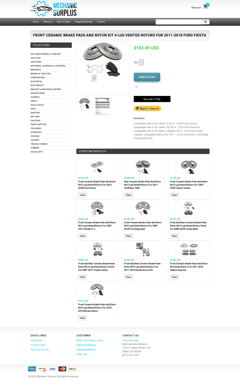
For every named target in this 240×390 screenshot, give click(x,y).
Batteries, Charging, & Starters (48, 66)
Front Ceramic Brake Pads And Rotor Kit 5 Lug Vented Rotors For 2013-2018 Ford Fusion (97, 184)
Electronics (37, 85)
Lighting (35, 120)
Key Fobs (35, 116)
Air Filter (35, 58)
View (82, 195)
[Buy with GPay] (152, 99)
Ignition (35, 113)
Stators (35, 136)
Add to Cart (147, 77)
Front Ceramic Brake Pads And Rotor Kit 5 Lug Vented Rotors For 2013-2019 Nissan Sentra (97, 307)
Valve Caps (37, 152)
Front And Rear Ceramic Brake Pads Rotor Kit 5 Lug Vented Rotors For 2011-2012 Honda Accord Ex (142, 266)
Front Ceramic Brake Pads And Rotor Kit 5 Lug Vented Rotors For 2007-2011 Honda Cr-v (97, 225)
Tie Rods (35, 140)
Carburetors (38, 77)
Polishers (36, 128)
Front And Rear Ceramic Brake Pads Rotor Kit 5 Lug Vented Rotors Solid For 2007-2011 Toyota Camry (96, 266)
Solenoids (36, 132)
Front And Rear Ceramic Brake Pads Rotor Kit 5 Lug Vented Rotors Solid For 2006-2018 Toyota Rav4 (188, 225)
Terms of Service (39, 349)
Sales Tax (81, 354)
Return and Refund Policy (89, 340)
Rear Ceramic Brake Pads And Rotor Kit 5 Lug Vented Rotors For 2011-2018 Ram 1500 (142, 184)
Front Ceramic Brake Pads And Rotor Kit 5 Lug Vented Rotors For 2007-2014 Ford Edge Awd (143, 225)
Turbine (35, 148)
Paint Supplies (38, 124)
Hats (33, 109)
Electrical (36, 81)
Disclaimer (36, 340)
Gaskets (35, 97)
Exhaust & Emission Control (46, 89)
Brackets (36, 69)
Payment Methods (86, 345)
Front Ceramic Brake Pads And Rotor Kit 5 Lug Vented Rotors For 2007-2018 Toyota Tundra (189, 184)
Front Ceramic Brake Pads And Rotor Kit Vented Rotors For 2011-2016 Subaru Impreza (189, 266)
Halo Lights (37, 105)
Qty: (138, 62)
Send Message (130, 340)
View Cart (196, 7)
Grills (34, 101)
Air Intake (36, 62)
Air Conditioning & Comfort (46, 54)
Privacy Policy (38, 345)
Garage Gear (37, 93)
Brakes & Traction (41, 73)
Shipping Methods (86, 349)
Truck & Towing (39, 144)
